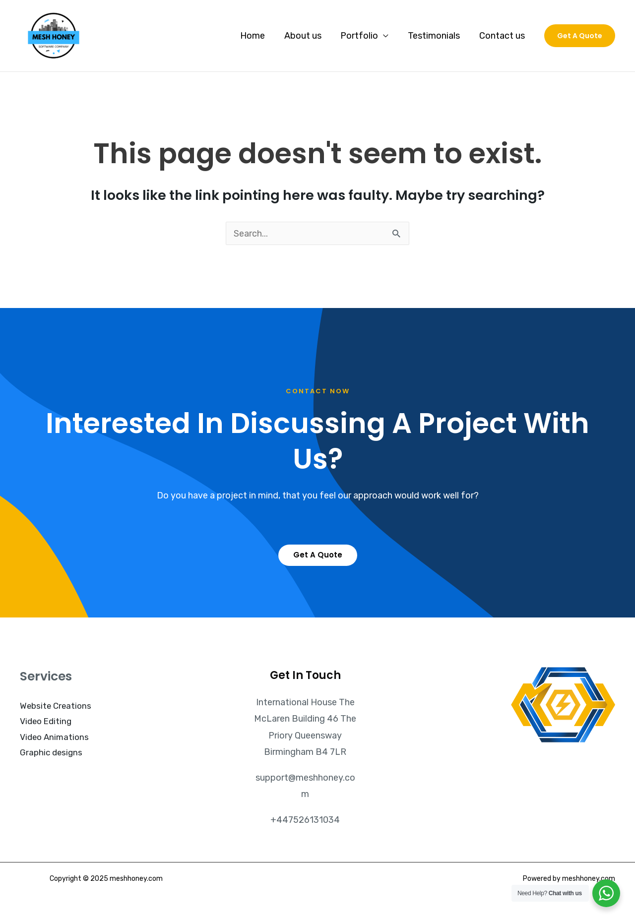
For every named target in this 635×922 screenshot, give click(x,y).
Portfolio (362, 35)
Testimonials (436, 35)
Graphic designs (51, 752)
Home (258, 35)
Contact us (502, 35)
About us (307, 35)
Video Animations (54, 737)
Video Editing (46, 721)
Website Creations (56, 706)
